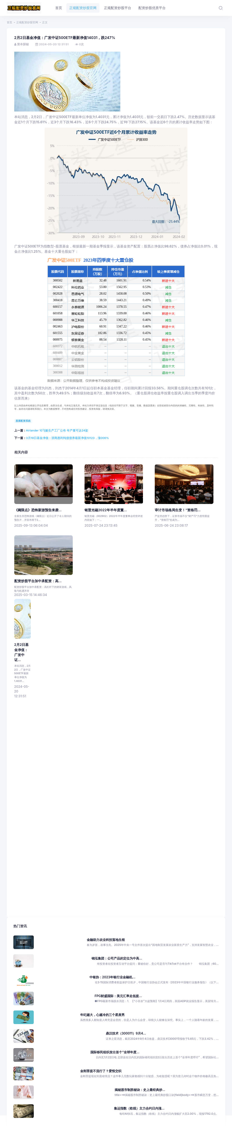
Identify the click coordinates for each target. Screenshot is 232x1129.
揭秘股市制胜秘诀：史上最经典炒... (140, 1090)
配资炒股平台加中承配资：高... (38, 581)
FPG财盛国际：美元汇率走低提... (118, 996)
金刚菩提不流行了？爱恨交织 (100, 1071)
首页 (9, 22)
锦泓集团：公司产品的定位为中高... (117, 958)
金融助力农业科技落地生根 (106, 940)
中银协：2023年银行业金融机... (112, 977)
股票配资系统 (23, 420)
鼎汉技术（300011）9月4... (126, 1033)
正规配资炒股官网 (27, 22)
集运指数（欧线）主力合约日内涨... (139, 1108)
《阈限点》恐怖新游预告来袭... (38, 510)
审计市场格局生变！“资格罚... (178, 510)
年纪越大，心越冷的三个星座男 (102, 1015)
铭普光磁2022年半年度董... (106, 510)
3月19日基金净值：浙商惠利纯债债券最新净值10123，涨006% (67, 438)
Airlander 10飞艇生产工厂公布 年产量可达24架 (57, 430)
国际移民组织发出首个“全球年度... (114, 1052)
